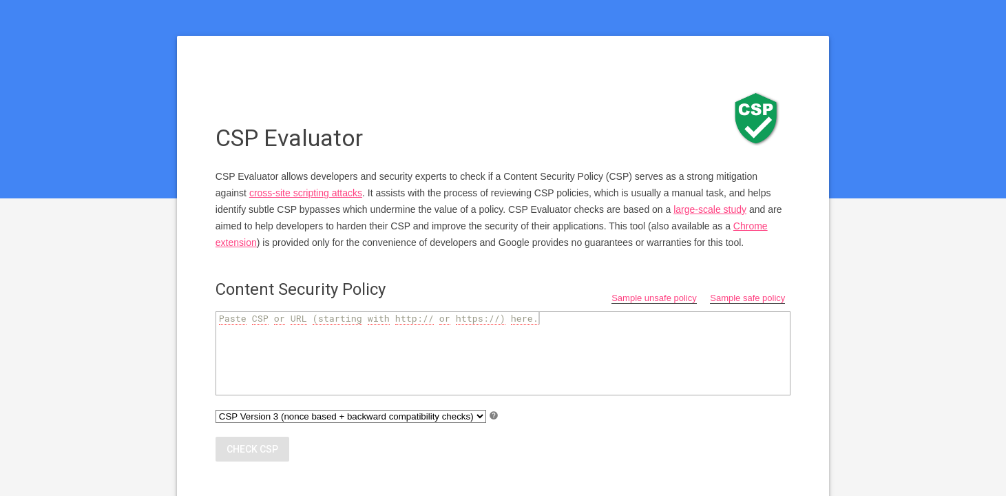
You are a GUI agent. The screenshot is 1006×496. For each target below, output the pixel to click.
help (494, 415)
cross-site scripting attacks (305, 192)
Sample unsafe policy (654, 298)
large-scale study (709, 209)
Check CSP (252, 449)
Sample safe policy (747, 298)
